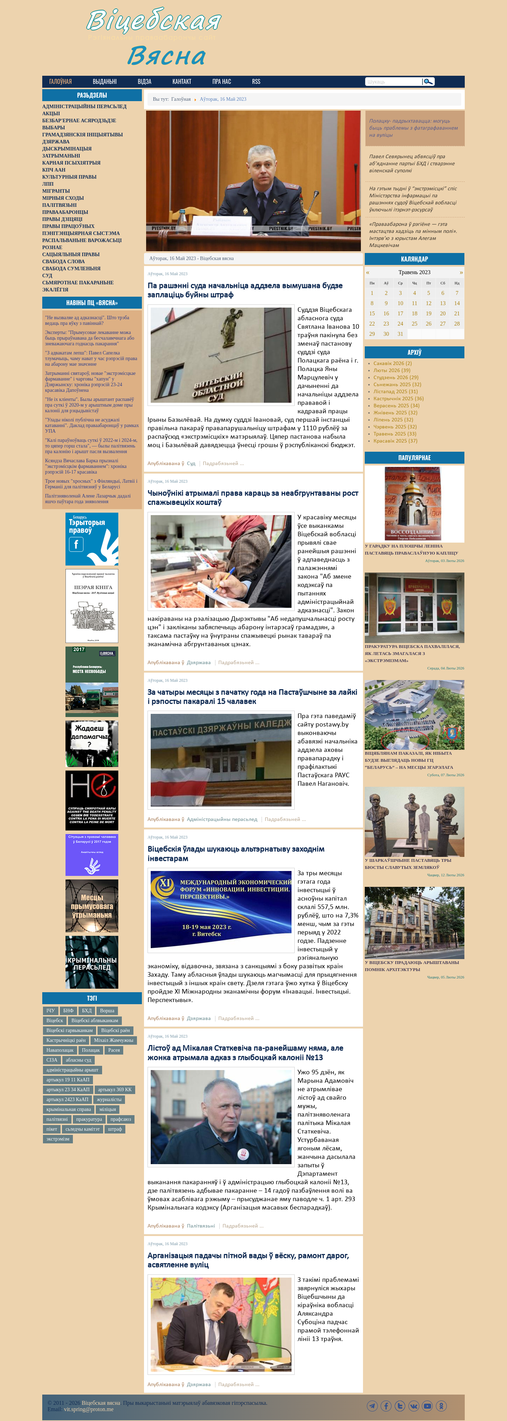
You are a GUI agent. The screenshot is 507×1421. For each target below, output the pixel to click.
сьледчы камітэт (82, 1129)
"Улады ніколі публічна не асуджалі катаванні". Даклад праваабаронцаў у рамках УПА (92, 425)
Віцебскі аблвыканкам (94, 1020)
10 (400, 303)
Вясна (165, 54)
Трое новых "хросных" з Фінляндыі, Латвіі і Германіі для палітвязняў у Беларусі (91, 483)
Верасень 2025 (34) (397, 406)
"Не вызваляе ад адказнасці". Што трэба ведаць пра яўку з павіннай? (87, 320)
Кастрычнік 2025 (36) (399, 399)
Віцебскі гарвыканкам (69, 1030)
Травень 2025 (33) (395, 434)
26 (429, 324)
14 (457, 303)
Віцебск (54, 1020)
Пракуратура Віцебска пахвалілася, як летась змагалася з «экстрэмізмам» (412, 653)
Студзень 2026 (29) (396, 378)
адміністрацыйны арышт (72, 1070)
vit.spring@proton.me (89, 1409)
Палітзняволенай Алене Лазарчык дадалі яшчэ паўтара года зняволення (88, 498)
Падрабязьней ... (223, 464)
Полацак (91, 1050)
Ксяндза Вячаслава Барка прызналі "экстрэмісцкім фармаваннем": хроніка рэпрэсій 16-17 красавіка (85, 466)
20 (443, 313)
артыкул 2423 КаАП (67, 1099)
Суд (191, 464)
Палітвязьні (201, 1226)
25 (414, 324)
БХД (87, 1010)
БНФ (68, 1010)
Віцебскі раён (115, 1030)
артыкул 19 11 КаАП (67, 1079)
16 (386, 313)
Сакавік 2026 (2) (393, 363)
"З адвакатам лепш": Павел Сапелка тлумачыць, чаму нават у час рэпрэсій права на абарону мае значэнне (91, 358)
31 (400, 334)
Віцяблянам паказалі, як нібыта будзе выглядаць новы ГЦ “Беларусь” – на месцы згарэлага (409, 760)
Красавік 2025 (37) (396, 441)
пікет (51, 1129)
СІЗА (51, 1060)
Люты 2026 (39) (392, 370)
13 (443, 303)
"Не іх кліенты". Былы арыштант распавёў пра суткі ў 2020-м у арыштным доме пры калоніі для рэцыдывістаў (89, 405)
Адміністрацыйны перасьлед (222, 819)
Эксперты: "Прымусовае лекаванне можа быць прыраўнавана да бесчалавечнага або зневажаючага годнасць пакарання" (89, 338)
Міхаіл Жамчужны (113, 1040)
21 (457, 313)
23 (386, 324)
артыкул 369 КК (115, 1089)
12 (429, 303)
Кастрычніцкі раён (66, 1040)
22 (372, 324)
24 (400, 324)
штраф (115, 1129)
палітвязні (57, 1119)
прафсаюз (121, 1119)
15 (372, 313)
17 (400, 313)
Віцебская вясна (101, 1403)
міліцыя (107, 1109)
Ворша (107, 1010)
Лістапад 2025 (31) (396, 392)
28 (457, 324)
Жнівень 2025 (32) (396, 413)
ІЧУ (50, 1010)
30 (386, 334)
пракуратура (89, 1119)
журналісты (109, 1099)
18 (414, 313)
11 (414, 303)
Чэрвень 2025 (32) (395, 427)
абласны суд (78, 1060)
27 (443, 324)
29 (372, 334)
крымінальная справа (68, 1109)
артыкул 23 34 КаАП (68, 1089)
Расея (114, 1050)
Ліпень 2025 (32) (393, 420)
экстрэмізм (57, 1139)
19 (429, 313)
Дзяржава (199, 663)
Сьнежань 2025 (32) (397, 385)
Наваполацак (60, 1050)
